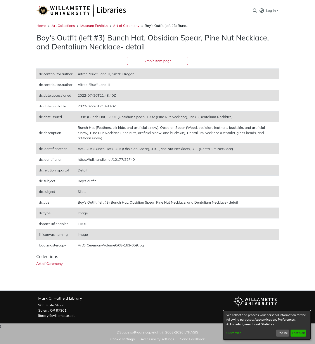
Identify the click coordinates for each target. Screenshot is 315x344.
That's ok (298, 333)
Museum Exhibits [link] (93, 25)
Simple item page (157, 61)
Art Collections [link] (63, 25)
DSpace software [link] (130, 332)
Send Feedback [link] (192, 339)
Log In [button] (271, 10)
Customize (233, 333)
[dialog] (267, 325)
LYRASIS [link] (191, 332)
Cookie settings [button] (122, 339)
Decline (282, 333)
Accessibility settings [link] (157, 339)
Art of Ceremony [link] (126, 25)
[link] (49, 263)
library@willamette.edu (57, 315)
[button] (255, 10)
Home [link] (41, 25)
